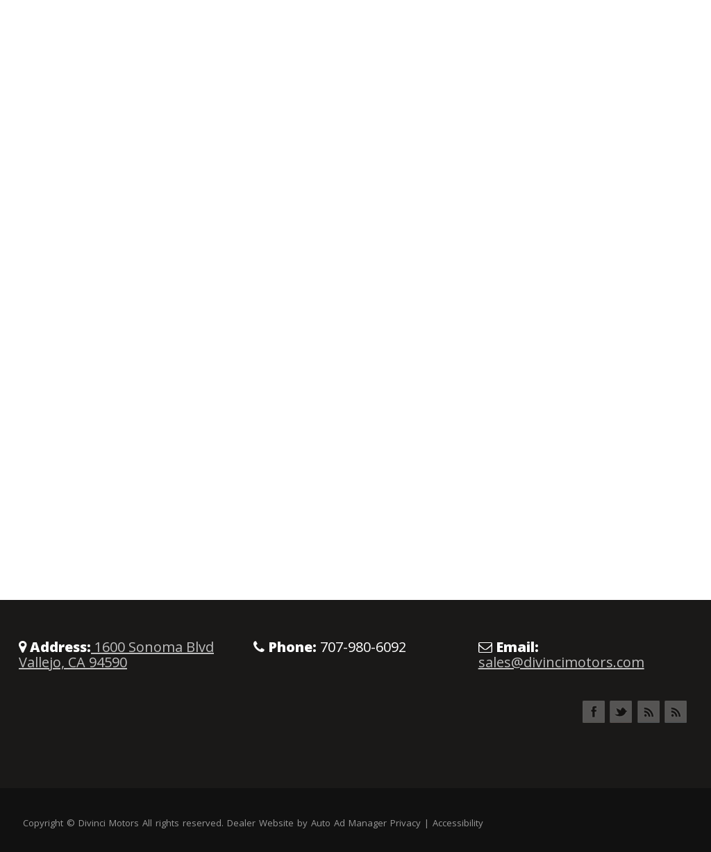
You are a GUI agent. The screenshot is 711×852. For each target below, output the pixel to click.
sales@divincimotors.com (561, 662)
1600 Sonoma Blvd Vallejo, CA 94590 (116, 654)
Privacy (405, 823)
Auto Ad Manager (349, 823)
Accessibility (458, 823)
